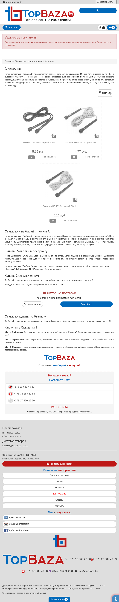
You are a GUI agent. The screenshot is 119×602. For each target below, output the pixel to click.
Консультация (32, 304)
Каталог (10, 27)
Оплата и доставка (59, 475)
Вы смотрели (59, 599)
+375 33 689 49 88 (21, 394)
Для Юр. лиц (59, 493)
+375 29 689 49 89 (21, 387)
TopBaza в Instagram (16, 524)
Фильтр (105, 93)
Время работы (106, 2)
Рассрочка (84, 412)
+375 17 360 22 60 (21, 400)
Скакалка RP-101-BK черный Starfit (38, 142)
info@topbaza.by (12, 2)
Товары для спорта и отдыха (28, 61)
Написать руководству (59, 464)
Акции (59, 481)
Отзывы (59, 500)
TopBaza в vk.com (15, 517)
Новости (59, 487)
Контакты (59, 506)
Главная (8, 61)
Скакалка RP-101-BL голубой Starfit (81, 142)
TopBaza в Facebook (16, 530)
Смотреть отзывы (53, 269)
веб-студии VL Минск (36, 593)
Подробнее (86, 304)
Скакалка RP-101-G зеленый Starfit (59, 206)
